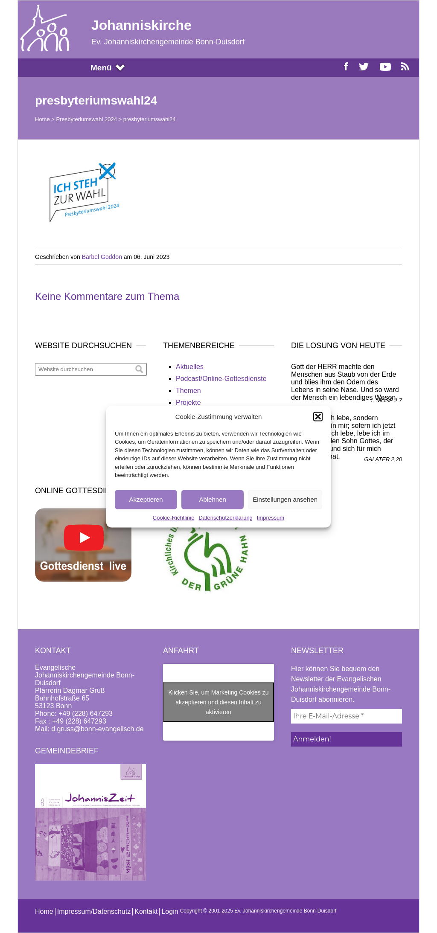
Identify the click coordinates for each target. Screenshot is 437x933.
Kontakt (145, 911)
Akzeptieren (146, 499)
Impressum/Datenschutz (94, 911)
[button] (318, 416)
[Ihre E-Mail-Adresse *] (346, 716)
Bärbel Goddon (102, 256)
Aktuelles (190, 366)
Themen (188, 390)
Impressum (270, 517)
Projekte (188, 402)
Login (169, 911)
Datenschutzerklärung (225, 517)
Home (42, 119)
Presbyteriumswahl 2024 (86, 119)
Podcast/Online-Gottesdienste (221, 378)
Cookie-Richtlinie (174, 517)
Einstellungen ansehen (285, 499)
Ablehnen (212, 499)
